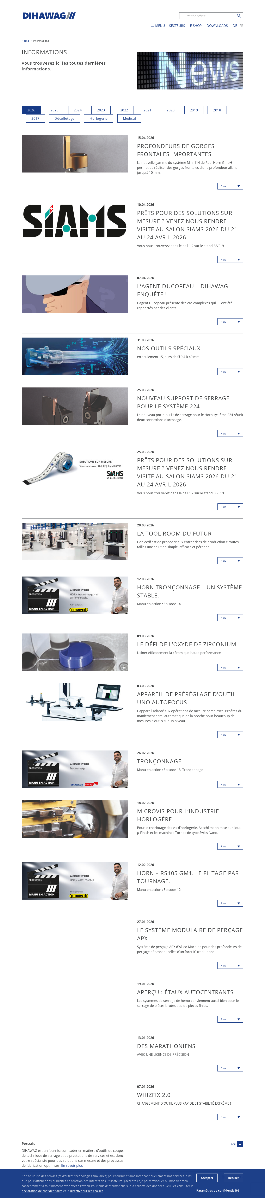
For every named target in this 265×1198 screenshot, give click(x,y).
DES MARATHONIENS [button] (167, 1046)
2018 (217, 110)
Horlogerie (99, 118)
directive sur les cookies (86, 1191)
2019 (194, 110)
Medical (129, 118)
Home (25, 40)
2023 (101, 110)
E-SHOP (196, 26)
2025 (54, 110)
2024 (78, 110)
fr (241, 26)
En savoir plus (72, 1165)
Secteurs (177, 26)
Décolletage (64, 118)
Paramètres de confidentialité (217, 1190)
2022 (124, 110)
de (235, 26)
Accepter (207, 1178)
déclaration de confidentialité (42, 1191)
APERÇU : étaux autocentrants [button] (186, 992)
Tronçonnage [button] (160, 761)
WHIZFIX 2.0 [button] (154, 1095)
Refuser (233, 1178)
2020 (170, 110)
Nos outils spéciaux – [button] (172, 348)
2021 (147, 110)
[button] (75, 153)
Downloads (217, 26)
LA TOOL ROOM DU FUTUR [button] (175, 533)
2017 (35, 118)
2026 (31, 110)
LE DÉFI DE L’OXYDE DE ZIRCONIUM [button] (188, 644)
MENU (160, 26)
